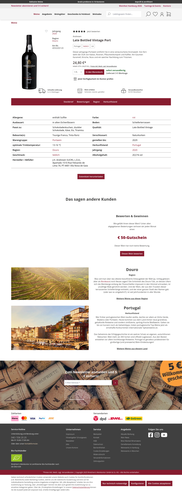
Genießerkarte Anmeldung (131, 444)
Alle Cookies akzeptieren (159, 483)
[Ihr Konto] (162, 14)
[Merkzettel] (155, 14)
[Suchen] (109, 14)
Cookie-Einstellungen (101, 451)
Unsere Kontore (72, 447)
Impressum (70, 434)
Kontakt (96, 437)
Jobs (67, 444)
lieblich (56, 154)
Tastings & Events (152, 6)
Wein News (125, 437)
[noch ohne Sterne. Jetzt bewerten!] (87, 31)
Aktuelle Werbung (127, 434)
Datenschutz (98, 444)
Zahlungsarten (98, 461)
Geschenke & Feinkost (79, 14)
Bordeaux (105, 281)
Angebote (47, 14)
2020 (54, 33)
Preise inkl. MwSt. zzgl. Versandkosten (103, 66)
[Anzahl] (78, 72)
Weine (37, 14)
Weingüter (59, 14)
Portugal (136, 145)
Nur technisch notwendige (115, 483)
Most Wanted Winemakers (131, 441)
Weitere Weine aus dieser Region (132, 298)
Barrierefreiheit (99, 447)
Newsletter (70, 441)
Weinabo (97, 14)
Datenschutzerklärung (76, 399)
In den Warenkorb (94, 72)
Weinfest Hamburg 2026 (130, 6)
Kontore (167, 6)
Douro (55, 41)
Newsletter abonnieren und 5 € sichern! (30, 5)
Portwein (57, 140)
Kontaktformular (31, 443)
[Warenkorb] (169, 14)
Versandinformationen (101, 458)
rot (133, 117)
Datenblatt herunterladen (91, 176)
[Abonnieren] (115, 382)
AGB (95, 441)
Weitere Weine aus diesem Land (132, 349)
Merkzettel (97, 434)
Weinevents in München (130, 451)
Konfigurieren (137, 483)
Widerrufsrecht (99, 454)
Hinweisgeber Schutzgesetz (76, 437)
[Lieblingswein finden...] (126, 14)
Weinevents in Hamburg (130, 447)
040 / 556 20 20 (19, 437)
